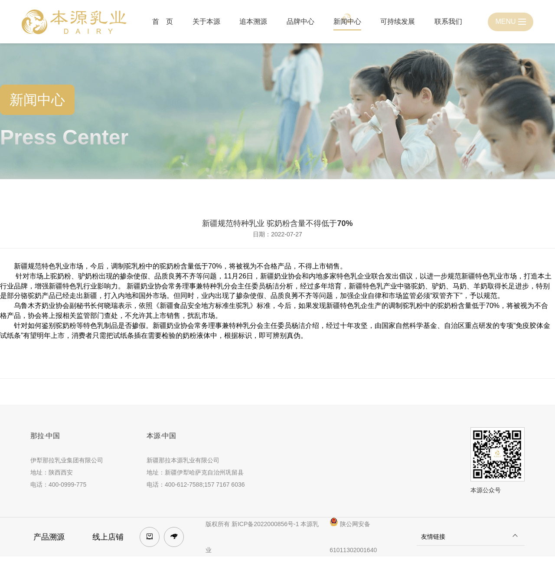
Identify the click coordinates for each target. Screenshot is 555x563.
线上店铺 (108, 537)
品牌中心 (300, 21)
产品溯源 (49, 537)
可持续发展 (397, 21)
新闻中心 (347, 21)
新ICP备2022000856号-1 (265, 523)
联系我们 (448, 21)
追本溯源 (253, 21)
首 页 (162, 21)
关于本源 (206, 21)
